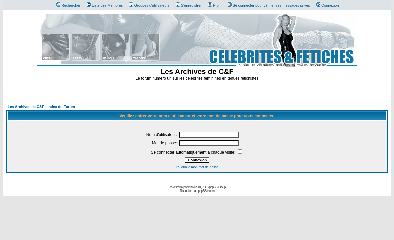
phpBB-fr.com (206, 191)
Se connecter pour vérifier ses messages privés (269, 5)
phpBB (187, 187)
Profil (214, 5)
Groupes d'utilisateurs (149, 5)
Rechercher (68, 5)
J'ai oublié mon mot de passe (196, 167)
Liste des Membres (105, 5)
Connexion (327, 5)
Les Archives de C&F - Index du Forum (41, 107)
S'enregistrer (189, 5)
